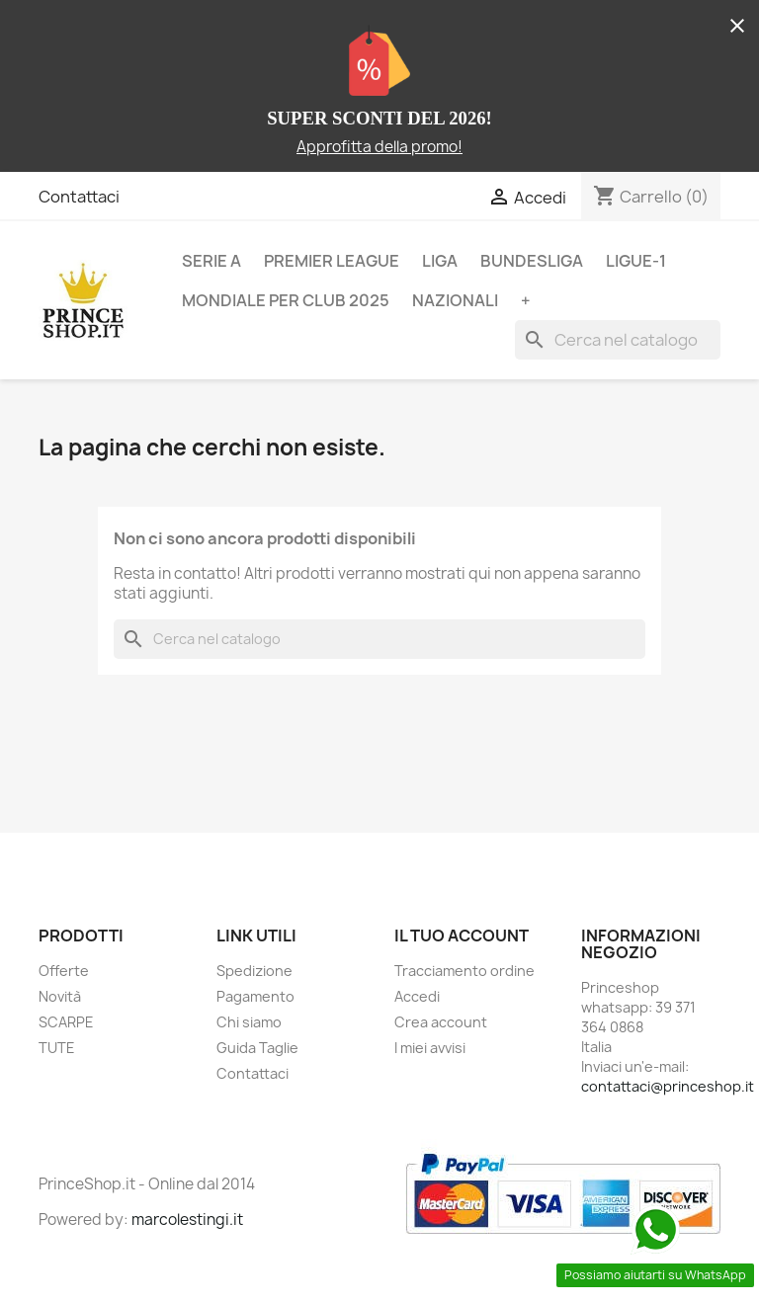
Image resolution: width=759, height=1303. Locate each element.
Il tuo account (461, 935)
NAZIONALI (455, 300)
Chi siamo (249, 1022)
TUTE (57, 1047)
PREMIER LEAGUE (331, 261)
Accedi (417, 996)
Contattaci (79, 196)
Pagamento (255, 996)
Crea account (440, 1022)
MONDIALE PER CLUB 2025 (285, 300)
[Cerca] (617, 340)
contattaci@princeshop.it (667, 1086)
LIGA (440, 261)
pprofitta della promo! (384, 146)
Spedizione (254, 970)
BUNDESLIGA (531, 261)
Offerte (64, 970)
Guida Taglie (257, 1047)
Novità (60, 996)
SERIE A (211, 261)
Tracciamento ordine (464, 970)
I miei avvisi (429, 1047)
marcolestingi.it (187, 1219)
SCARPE (66, 1022)
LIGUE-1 (636, 261)
